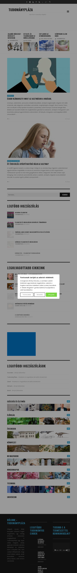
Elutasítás (40, 295)
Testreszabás (27, 295)
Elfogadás (51, 295)
